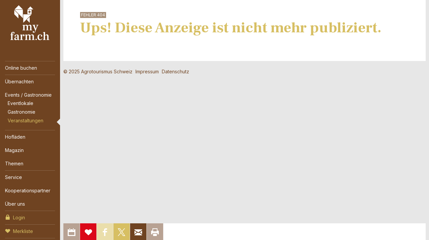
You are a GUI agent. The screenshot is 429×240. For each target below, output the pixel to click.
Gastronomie (21, 112)
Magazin (14, 150)
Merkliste (19, 230)
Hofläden (15, 137)
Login (15, 217)
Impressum (147, 71)
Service (13, 177)
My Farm (30, 23)
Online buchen (21, 68)
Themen (14, 163)
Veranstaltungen (25, 120)
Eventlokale (20, 103)
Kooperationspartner (27, 190)
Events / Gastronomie (28, 95)
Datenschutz (175, 71)
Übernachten (19, 81)
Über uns (15, 204)
